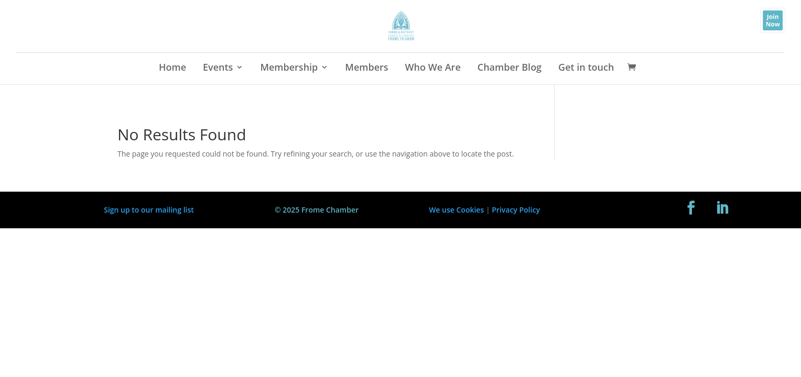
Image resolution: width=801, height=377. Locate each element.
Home (172, 68)
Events (218, 68)
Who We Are (433, 68)
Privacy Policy (516, 210)
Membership (289, 68)
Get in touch (586, 68)
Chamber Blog (510, 68)
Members (366, 68)
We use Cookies (456, 210)
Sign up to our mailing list (149, 210)
